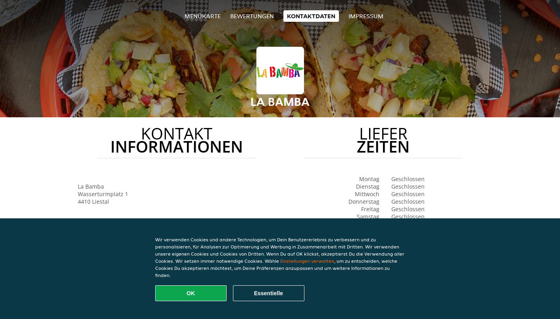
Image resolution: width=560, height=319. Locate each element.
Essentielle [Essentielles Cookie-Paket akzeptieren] (268, 293)
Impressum (365, 16)
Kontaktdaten (311, 16)
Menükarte (203, 16)
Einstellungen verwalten (307, 261)
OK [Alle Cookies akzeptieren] (191, 293)
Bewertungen (252, 16)
